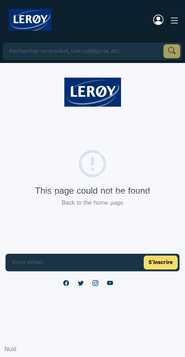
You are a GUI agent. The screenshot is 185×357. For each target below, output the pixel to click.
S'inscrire (160, 262)
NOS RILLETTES (24, 207)
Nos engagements (124, 174)
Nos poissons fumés (34, 181)
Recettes (110, 154)
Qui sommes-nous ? (125, 164)
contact (110, 184)
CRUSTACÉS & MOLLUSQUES (41, 220)
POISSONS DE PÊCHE (32, 194)
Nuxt (10, 349)
